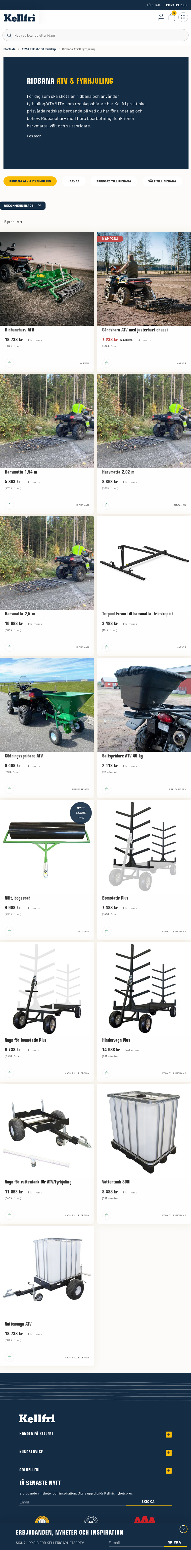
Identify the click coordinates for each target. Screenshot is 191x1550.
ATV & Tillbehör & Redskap (39, 49)
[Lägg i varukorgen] (9, 363)
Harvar (74, 181)
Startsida (9, 49)
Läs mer (34, 135)
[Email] (72, 1502)
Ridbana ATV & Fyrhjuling (30, 181)
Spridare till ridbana (113, 181)
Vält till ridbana (162, 181)
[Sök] (95, 35)
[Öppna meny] (183, 17)
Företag (153, 5)
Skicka (148, 1501)
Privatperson (177, 5)
